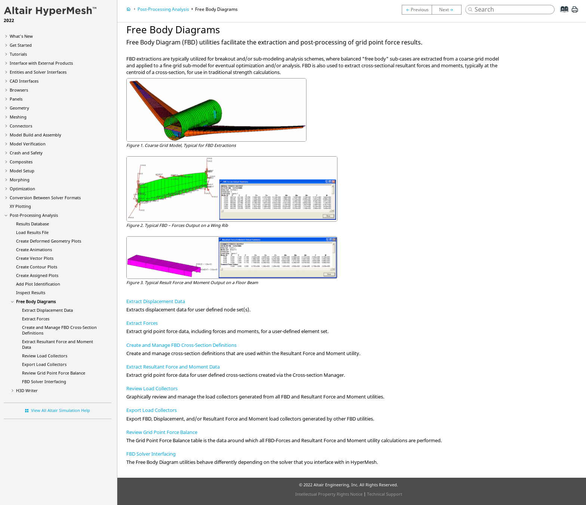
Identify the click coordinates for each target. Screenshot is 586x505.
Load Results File (32, 232)
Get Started (21, 45)
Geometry (19, 108)
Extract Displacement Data (47, 310)
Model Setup (22, 170)
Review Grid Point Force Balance (53, 373)
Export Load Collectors (44, 364)
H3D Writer (27, 390)
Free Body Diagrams (36, 301)
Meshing (18, 117)
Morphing (20, 179)
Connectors (21, 126)
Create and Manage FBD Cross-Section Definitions (181, 345)
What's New (21, 36)
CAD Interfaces (24, 81)
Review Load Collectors (44, 355)
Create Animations (34, 249)
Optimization (22, 188)
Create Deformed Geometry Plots (48, 241)
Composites (21, 161)
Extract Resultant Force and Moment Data (173, 366)
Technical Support (384, 494)
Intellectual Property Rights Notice (329, 494)
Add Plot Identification (38, 284)
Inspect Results (30, 292)
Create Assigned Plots (37, 275)
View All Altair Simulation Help (60, 410)
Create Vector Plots (34, 258)
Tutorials (18, 54)
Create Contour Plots (36, 267)
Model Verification (28, 144)
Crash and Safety (26, 152)
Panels (16, 99)
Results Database (32, 224)
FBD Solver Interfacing (44, 381)
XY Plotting (20, 206)
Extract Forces (35, 318)
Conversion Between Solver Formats (45, 197)
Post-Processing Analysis (34, 215)
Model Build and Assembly (35, 135)
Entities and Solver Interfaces (38, 72)
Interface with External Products (41, 63)
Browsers (19, 90)
